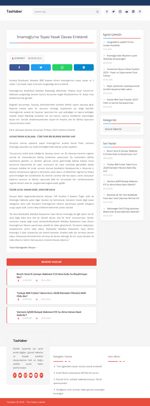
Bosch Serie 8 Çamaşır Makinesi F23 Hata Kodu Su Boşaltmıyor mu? (52, 275)
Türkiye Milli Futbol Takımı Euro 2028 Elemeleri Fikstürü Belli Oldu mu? (51, 294)
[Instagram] (120, 12)
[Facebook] (107, 12)
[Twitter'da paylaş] (41, 67)
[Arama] (97, 12)
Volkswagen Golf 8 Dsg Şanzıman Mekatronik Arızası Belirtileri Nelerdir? (121, 210)
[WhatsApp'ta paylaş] (62, 67)
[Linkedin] (133, 12)
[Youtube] (127, 12)
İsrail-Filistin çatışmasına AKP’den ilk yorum (77, 372)
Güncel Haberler (113, 128)
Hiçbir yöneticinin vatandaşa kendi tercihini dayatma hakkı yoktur (121, 88)
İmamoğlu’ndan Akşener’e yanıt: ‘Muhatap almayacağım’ (120, 57)
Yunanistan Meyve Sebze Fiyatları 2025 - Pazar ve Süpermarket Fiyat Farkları (121, 72)
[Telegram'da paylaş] (84, 67)
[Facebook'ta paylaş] (19, 67)
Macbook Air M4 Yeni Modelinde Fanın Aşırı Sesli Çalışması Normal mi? (121, 196)
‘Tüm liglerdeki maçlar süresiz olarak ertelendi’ (79, 366)
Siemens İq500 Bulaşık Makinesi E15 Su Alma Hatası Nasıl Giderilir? (49, 313)
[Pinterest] (140, 12)
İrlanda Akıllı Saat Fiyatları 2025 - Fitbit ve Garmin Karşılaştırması (121, 101)
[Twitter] (113, 12)
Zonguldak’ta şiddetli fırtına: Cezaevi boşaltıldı (118, 44)
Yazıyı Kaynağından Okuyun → (23, 247)
